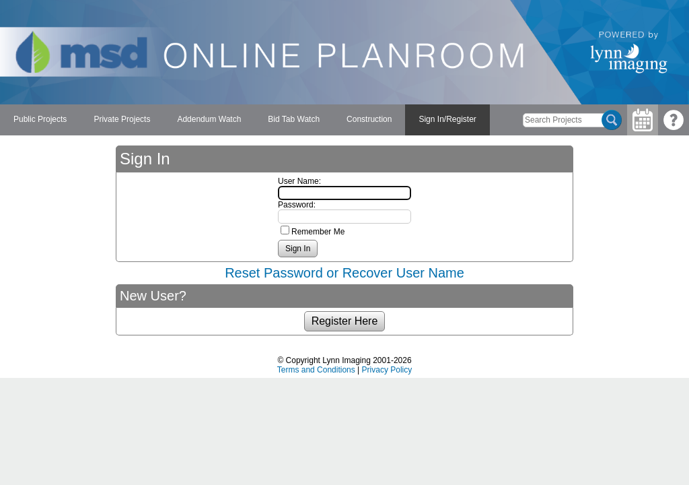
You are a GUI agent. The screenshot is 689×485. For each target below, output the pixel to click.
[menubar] (245, 119)
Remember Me (317, 231)
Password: (297, 204)
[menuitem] (40, 119)
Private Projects (122, 119)
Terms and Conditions (316, 370)
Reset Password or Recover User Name (344, 272)
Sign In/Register (447, 119)
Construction (369, 119)
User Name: (299, 181)
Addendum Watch (209, 119)
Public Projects (40, 119)
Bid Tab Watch (294, 119)
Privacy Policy (387, 370)
